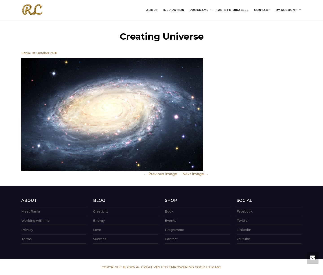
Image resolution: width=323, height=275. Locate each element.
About (152, 10)
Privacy (27, 230)
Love (97, 230)
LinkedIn (244, 230)
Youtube (243, 239)
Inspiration (173, 10)
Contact (262, 10)
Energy (99, 221)
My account (286, 10)
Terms (26, 239)
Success (99, 239)
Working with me (35, 221)
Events (170, 221)
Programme (174, 230)
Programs (199, 10)
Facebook (245, 211)
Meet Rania (30, 211)
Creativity (100, 211)
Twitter (243, 221)
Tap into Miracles (232, 10)
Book (169, 211)
